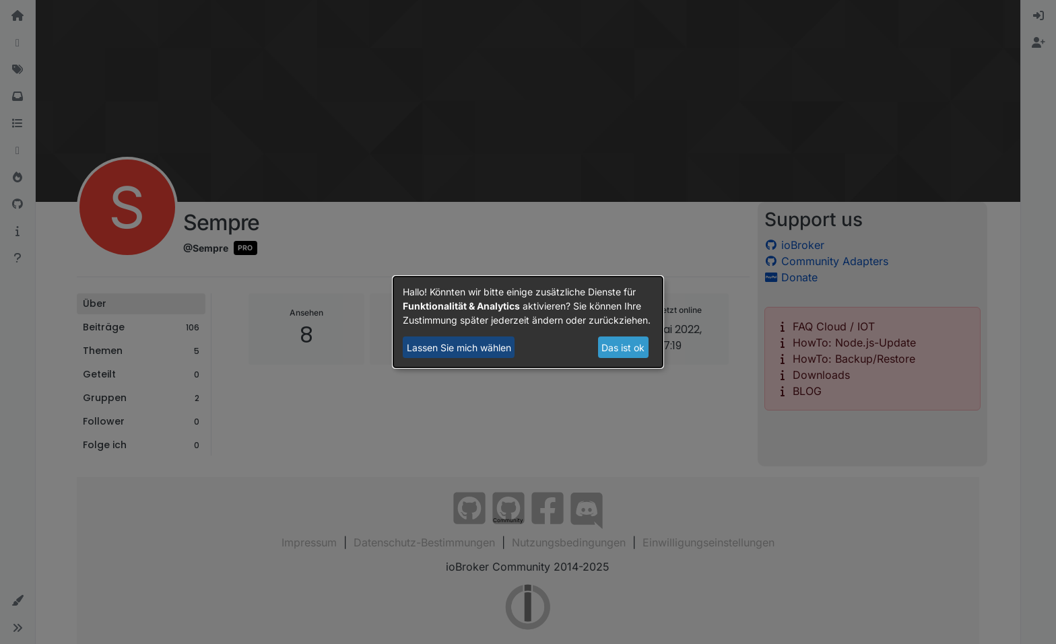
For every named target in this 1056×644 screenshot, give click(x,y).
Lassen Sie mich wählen (459, 347)
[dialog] (528, 322)
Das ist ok (623, 347)
